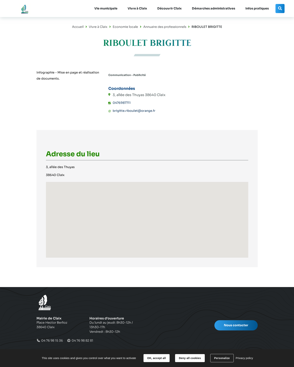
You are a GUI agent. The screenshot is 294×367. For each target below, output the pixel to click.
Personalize (222, 358)
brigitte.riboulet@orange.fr (134, 111)
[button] (105, 8)
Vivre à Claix (98, 27)
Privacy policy (244, 358)
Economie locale (125, 27)
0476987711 (122, 103)
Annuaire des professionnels (164, 27)
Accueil (78, 27)
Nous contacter (236, 325)
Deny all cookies (190, 358)
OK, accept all (156, 358)
